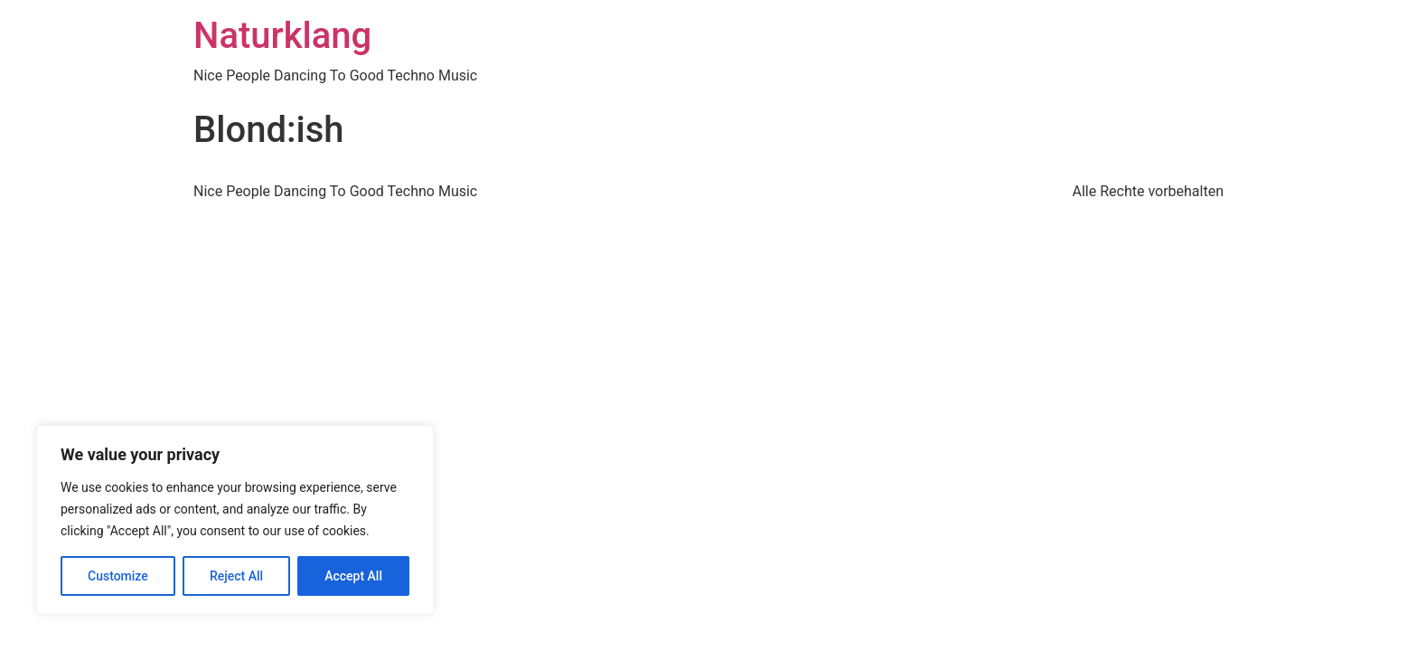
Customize (118, 576)
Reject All (236, 576)
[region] (235, 520)
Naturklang (282, 35)
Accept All (353, 576)
